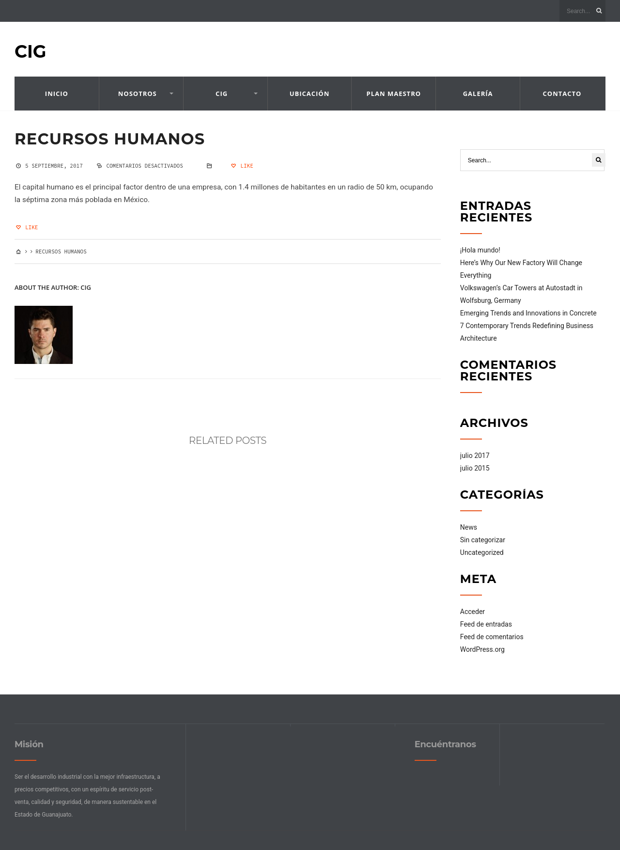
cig (85, 287)
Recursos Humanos (110, 138)
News (468, 527)
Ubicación (310, 93)
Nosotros (137, 93)
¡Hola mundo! (480, 250)
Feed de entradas (486, 624)
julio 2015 (475, 468)
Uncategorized (482, 552)
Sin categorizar (482, 540)
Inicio (56, 93)
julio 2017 (475, 455)
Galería (478, 93)
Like (241, 165)
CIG (30, 51)
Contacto (562, 93)
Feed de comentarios (492, 637)
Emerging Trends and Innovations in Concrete (528, 313)
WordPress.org (482, 649)
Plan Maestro (394, 93)
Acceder (472, 611)
